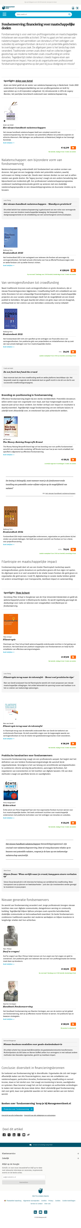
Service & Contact (37, 1204)
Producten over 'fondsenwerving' (16, 1109)
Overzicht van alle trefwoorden (12, 1115)
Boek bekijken (8, 143)
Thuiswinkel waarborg (13, 1201)
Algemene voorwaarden (31, 1201)
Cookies (57, 1201)
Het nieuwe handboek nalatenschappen (60, 493)
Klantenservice (40, 1153)
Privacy (50, 1201)
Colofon (44, 1201)
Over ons (47, 1204)
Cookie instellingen (68, 1201)
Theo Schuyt (23, 592)
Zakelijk (40, 1158)
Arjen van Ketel (24, 80)
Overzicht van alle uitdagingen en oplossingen (39, 1115)
